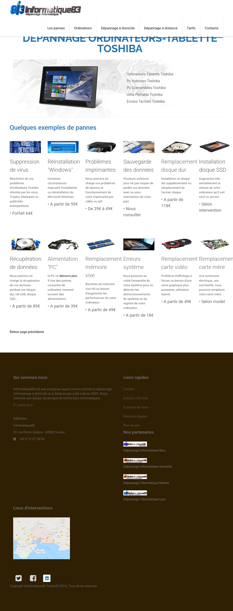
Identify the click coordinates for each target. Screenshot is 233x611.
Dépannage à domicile (118, 28)
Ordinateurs (83, 28)
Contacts (211, 28)
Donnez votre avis (135, 398)
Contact (128, 389)
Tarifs (191, 28)
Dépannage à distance (161, 28)
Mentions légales (135, 416)
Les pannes (56, 28)
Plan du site (131, 425)
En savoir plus (23, 405)
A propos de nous (135, 407)
